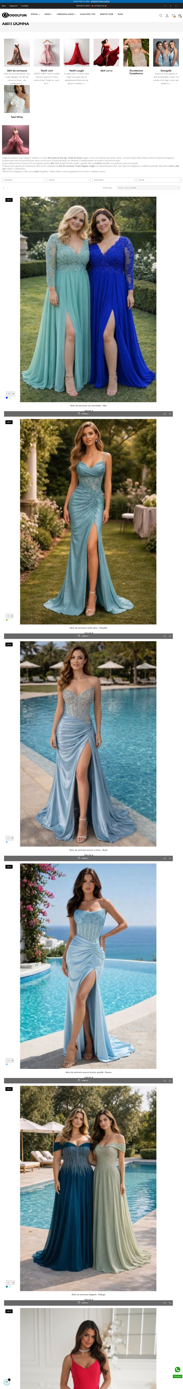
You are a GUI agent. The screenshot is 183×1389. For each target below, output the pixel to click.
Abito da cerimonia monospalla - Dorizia (24, 810)
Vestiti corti (47, 78)
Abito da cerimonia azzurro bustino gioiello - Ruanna (158, 259)
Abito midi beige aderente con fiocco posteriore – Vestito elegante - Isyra (114, 604)
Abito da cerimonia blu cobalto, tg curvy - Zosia (24, 1025)
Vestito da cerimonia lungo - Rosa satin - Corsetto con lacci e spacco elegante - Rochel (114, 535)
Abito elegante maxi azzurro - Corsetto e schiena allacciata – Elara (113, 674)
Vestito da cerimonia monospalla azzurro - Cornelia (114, 328)
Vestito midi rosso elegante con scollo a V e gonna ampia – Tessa (69, 328)
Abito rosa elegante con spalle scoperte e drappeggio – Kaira (69, 743)
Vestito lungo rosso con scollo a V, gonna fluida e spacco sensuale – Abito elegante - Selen (159, 882)
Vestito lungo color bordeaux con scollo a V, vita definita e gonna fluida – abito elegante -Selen (24, 955)
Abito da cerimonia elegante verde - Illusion (158, 326)
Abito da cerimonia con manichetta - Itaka (24, 257)
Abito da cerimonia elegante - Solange (24, 326)
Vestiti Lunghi (76, 78)
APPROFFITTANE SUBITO (100, 1)
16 (175, 1191)
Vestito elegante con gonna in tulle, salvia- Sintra (24, 1167)
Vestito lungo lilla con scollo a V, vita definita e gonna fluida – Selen (113, 953)
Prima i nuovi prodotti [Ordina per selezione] (149, 195)
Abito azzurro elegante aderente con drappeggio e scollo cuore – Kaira (159, 743)
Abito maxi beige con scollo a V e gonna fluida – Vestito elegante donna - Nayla (24, 674)
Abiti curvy (106, 78)
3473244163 (99, 5)
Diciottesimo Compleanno (136, 79)
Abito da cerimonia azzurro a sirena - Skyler (114, 257)
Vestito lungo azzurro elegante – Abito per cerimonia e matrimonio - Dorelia (24, 604)
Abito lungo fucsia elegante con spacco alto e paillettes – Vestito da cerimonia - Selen (114, 881)
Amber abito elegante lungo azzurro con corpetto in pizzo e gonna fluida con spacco (24, 1094)
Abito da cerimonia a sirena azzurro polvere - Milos (114, 463)
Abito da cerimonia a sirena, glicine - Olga (69, 1165)
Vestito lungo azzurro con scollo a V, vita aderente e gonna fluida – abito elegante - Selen (69, 955)
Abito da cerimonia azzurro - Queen (24, 395)
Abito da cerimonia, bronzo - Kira (24, 534)
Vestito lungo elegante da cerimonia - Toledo (69, 810)
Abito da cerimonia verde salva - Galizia (113, 810)
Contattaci (24, 5)
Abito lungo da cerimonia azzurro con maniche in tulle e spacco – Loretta (158, 1025)
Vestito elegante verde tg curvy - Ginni (159, 952)
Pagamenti (13, 5)
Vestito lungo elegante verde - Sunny (158, 395)
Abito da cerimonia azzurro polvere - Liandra (158, 462)
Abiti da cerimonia (17, 78)
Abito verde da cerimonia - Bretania (158, 1093)
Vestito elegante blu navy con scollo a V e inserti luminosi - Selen (24, 881)
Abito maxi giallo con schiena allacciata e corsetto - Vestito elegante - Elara (158, 674)
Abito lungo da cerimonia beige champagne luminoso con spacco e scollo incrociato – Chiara (113, 1096)
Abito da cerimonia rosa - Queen (113, 395)
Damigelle (166, 78)
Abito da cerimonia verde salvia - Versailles (69, 257)
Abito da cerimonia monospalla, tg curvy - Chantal (114, 1025)
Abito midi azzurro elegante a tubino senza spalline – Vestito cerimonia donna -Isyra (69, 604)
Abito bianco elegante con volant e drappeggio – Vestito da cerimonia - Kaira (113, 743)
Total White (17, 124)
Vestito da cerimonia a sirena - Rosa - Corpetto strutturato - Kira (69, 535)
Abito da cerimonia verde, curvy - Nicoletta (69, 1024)
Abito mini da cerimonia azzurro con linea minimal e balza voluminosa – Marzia (113, 1167)
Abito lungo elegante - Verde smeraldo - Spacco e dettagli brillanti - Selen (69, 881)
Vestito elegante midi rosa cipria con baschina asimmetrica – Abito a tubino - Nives (69, 1094)
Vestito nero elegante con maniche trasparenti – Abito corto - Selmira (159, 604)
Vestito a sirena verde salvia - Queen (69, 395)
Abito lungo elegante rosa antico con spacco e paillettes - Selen (158, 812)
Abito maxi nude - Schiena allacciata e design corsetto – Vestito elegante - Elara (69, 674)
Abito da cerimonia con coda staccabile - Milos (24, 463)
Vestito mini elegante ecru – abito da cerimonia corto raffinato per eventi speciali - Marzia (69, 465)
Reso (4, 5)
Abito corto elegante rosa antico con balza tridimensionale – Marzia (158, 1167)
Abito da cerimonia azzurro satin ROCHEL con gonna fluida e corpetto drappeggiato (158, 535)
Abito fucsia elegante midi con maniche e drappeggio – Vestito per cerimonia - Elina (24, 743)
